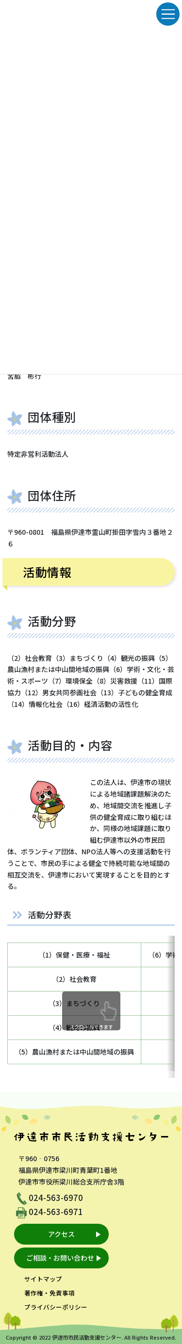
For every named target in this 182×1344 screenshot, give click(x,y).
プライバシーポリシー (55, 1307)
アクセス (61, 1234)
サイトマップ (43, 1278)
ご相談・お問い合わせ (60, 1258)
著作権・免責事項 (49, 1292)
